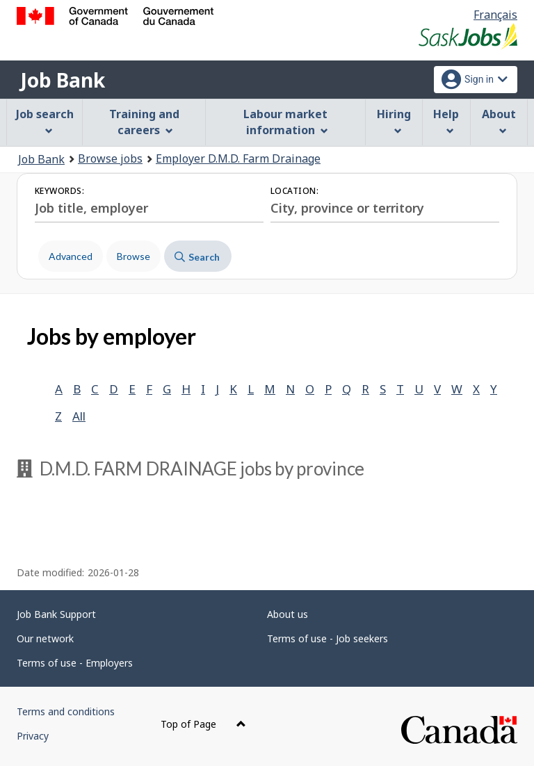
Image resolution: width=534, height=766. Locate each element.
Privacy (33, 735)
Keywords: (59, 191)
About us (287, 614)
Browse (133, 256)
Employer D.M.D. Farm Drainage (238, 158)
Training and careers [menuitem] (144, 122)
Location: (294, 191)
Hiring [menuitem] (394, 120)
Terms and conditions (66, 711)
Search (197, 257)
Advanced (70, 256)
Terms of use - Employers (75, 662)
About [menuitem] (499, 120)
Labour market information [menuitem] (285, 122)
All (79, 416)
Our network (45, 638)
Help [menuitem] (446, 120)
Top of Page (203, 724)
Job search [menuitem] (45, 120)
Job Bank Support (56, 614)
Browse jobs (110, 158)
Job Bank (62, 80)
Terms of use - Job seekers (327, 638)
